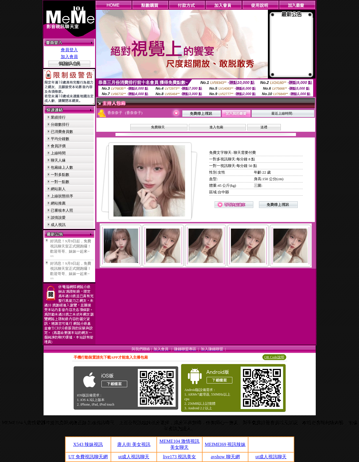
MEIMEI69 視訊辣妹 (225, 444)
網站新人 (58, 189)
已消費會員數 (62, 131)
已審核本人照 (62, 210)
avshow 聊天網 (225, 456)
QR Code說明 (274, 357)
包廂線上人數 (62, 167)
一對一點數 (60, 182)
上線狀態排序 (62, 196)
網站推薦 (58, 203)
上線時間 (58, 153)
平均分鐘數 (60, 139)
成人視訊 (58, 225)
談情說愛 (58, 217)
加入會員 (69, 56)
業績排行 (58, 117)
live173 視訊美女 (179, 456)
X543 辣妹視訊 (88, 444)
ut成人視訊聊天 (133, 456)
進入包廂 (216, 127)
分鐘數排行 (60, 124)
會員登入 (69, 50)
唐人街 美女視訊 (133, 444)
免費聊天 (158, 127)
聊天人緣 (58, 160)
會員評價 (58, 146)
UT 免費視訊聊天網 (88, 456)
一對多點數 (60, 174)
